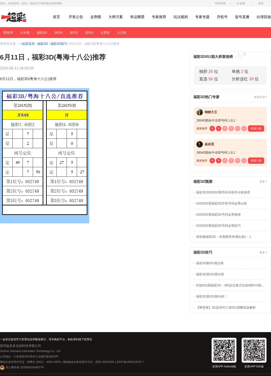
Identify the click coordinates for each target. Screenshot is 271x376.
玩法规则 (180, 17)
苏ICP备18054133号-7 (130, 362)
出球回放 (264, 17)
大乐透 (25, 32)
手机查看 (220, 3)
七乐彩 (121, 32)
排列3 (74, 32)
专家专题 (202, 17)
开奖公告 (76, 17)
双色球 (8, 32)
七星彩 (105, 32)
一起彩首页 (27, 43)
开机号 (222, 17)
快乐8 (58, 32)
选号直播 (242, 17)
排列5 (89, 32)
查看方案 (256, 128)
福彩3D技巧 (59, 43)
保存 (261, 3)
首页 (56, 17)
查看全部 (259, 97)
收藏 (242, 3)
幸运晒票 (137, 17)
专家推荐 (159, 17)
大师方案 (115, 17)
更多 (262, 181)
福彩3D (42, 32)
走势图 (95, 17)
